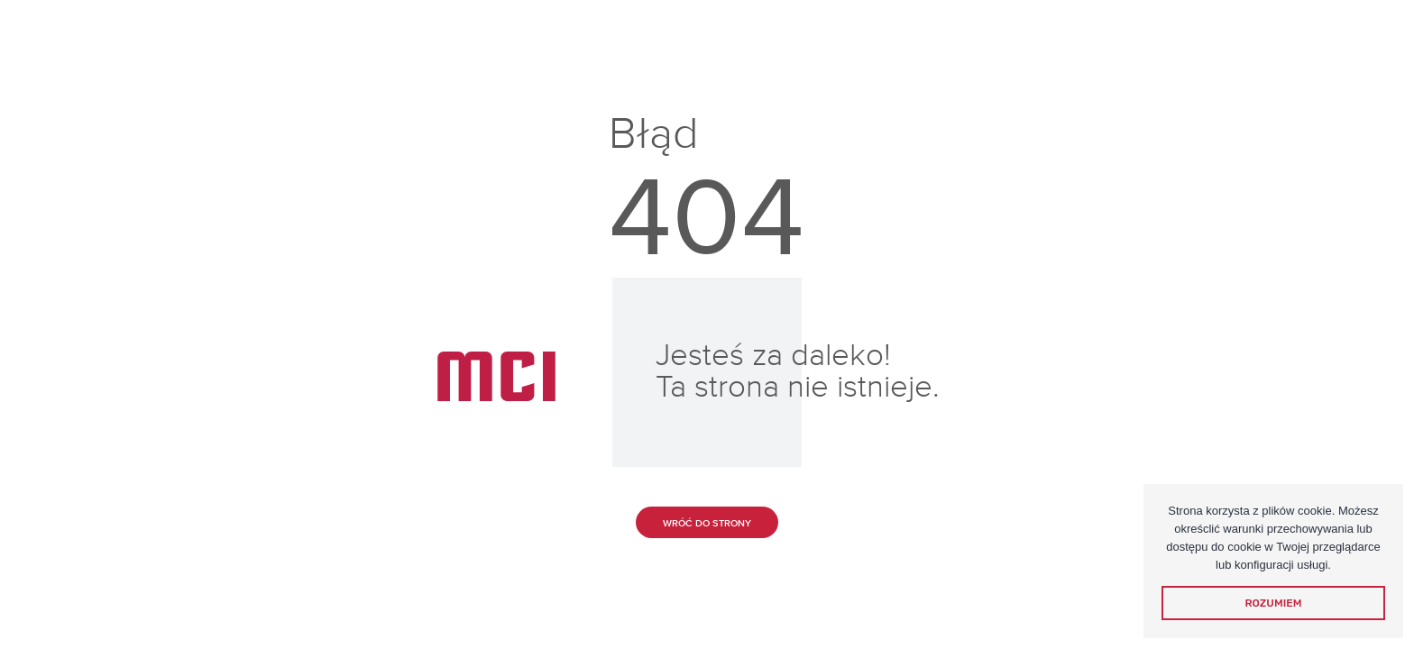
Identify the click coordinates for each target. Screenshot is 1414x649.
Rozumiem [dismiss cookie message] (1273, 603)
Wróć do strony (707, 523)
